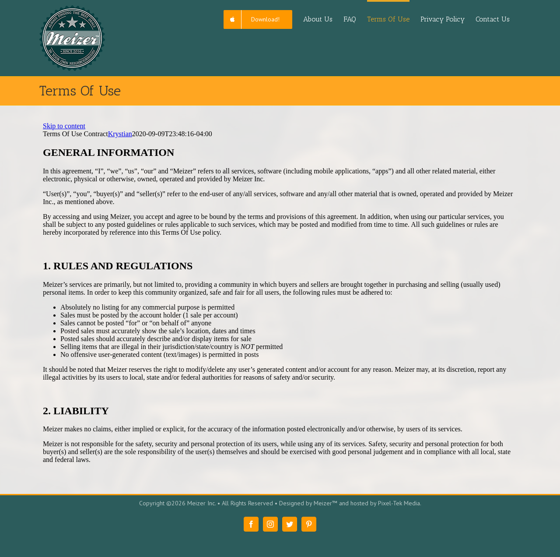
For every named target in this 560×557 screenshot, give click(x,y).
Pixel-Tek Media (399, 503)
